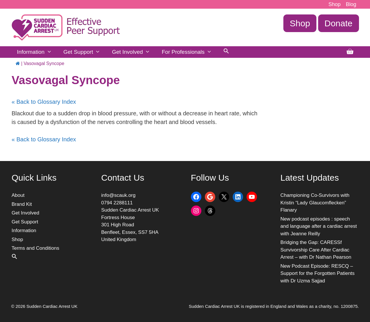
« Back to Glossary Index (44, 102)
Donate (339, 23)
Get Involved (134, 52)
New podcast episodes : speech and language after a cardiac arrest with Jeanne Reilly (318, 226)
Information (37, 52)
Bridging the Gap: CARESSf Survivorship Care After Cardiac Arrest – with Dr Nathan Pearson (315, 250)
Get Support (84, 52)
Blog (351, 4)
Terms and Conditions (35, 248)
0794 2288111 (117, 203)
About (18, 195)
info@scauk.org (118, 195)
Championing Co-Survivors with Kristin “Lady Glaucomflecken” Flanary (314, 203)
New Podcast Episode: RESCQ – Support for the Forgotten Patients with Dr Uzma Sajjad (317, 273)
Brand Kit (22, 204)
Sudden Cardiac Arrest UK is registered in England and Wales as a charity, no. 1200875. (274, 306)
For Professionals (190, 52)
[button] (226, 52)
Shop (334, 4)
